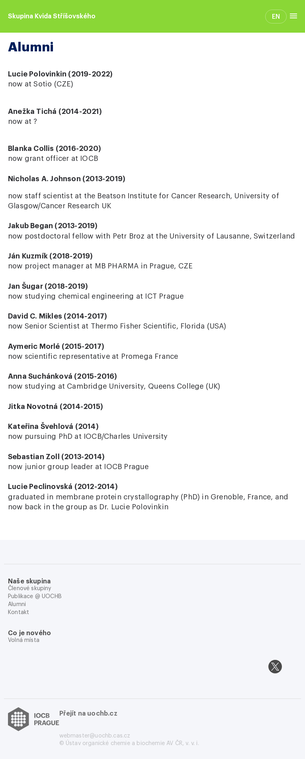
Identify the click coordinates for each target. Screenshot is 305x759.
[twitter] (275, 666)
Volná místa (23, 640)
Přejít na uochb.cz (88, 713)
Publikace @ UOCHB (35, 596)
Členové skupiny (29, 588)
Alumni (17, 604)
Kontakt (18, 612)
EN (276, 17)
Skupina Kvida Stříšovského (52, 16)
